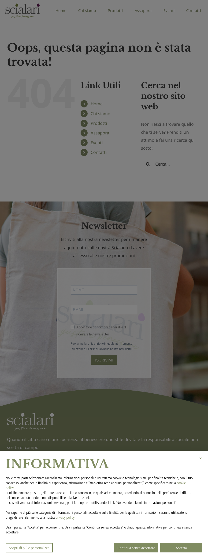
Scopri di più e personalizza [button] (29, 547)
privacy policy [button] (65, 517)
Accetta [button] (181, 547)
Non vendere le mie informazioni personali (146, 502)
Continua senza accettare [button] (136, 547)
